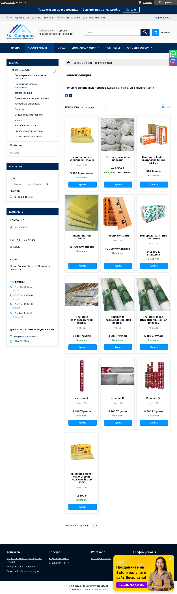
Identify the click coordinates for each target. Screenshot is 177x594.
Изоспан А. (82, 398)
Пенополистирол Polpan (82, 237)
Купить (82, 184)
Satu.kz (104, 586)
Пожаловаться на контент (96, 589)
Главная (15, 47)
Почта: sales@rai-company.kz (23, 571)
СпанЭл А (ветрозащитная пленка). (82, 320)
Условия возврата (139, 47)
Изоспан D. (153, 398)
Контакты (113, 47)
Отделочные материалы (28, 136)
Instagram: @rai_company (21, 566)
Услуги (18, 120)
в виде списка (168, 107)
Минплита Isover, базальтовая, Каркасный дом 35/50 (82, 478)
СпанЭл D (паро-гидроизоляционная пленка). (153, 320)
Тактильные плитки (25, 125)
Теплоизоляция (23, 92)
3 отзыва (147, 2)
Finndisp (19, 109)
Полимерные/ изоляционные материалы (30, 77)
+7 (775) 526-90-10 (59, 558)
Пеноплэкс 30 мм (118, 235)
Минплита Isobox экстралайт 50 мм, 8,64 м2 (153, 160)
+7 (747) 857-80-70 (101, 558)
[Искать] (145, 32)
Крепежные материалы (27, 103)
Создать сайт (8, 2)
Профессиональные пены (29, 131)
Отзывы (15, 152)
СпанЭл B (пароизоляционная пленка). (118, 320)
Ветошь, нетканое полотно (118, 158)
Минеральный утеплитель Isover (82, 158)
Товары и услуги (82, 62)
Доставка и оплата (85, 47)
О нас (62, 47)
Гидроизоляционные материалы (26, 86)
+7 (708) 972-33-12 (59, 563)
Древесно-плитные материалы (32, 98)
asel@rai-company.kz (25, 336)
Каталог (131, 9)
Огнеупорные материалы (29, 114)
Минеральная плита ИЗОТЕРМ (153, 237)
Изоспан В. (118, 398)
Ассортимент (38, 47)
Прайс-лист (17, 145)
